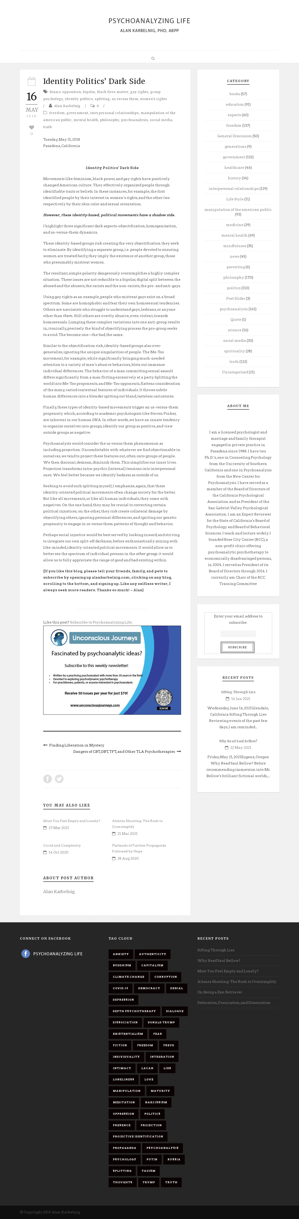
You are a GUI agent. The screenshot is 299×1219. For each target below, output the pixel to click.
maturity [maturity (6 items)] (160, 1091)
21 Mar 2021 (127, 834)
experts (234, 115)
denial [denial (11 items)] (176, 988)
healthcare (234, 168)
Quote (236, 319)
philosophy (109, 120)
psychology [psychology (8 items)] (124, 1159)
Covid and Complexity (62, 845)
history (234, 178)
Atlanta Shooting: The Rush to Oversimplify (236, 982)
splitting (102, 99)
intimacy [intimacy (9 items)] (122, 1068)
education (235, 104)
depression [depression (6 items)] (123, 999)
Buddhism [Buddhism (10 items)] (122, 965)
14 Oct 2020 (58, 852)
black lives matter (112, 92)
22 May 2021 (240, 748)
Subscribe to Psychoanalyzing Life (101, 622)
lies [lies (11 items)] (167, 1068)
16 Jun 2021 (240, 699)
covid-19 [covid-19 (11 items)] (120, 988)
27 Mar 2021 (59, 828)
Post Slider (235, 298)
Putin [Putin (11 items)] (151, 1159)
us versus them (125, 99)
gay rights (139, 92)
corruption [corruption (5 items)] (165, 976)
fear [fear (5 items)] (157, 1033)
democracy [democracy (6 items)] (149, 988)
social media (161, 120)
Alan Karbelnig (67, 106)
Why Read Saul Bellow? (238, 741)
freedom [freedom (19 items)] (145, 1045)
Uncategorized (235, 372)
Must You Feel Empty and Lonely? (71, 821)
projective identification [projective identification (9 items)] (138, 1136)
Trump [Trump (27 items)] (148, 1182)
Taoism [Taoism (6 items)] (149, 1170)
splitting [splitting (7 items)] (122, 1170)
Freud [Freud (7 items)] (168, 1045)
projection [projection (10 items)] (151, 1125)
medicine (234, 225)
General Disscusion (234, 136)
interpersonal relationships (114, 113)
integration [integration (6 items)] (162, 1056)
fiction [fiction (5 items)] (120, 1045)
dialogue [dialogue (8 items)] (175, 1011)
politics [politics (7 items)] (152, 1113)
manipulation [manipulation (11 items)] (127, 1091)
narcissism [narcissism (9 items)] (156, 1102)
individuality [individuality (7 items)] (126, 1056)
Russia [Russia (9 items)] (174, 1159)
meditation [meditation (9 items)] (124, 1102)
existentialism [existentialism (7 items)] (128, 1033)
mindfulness (234, 246)
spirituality (234, 351)
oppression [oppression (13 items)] (123, 1113)
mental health (86, 120)
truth (47, 127)
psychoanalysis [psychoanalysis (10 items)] (162, 1148)
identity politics (79, 99)
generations (235, 146)
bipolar (89, 92)
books (234, 94)
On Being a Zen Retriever (219, 992)
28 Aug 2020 (128, 858)
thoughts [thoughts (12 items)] (122, 1182)
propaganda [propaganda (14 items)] (124, 1148)
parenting (236, 267)
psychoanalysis (134, 120)
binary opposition (65, 92)
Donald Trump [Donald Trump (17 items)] (161, 1022)
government (77, 113)
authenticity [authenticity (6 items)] (152, 954)
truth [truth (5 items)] (171, 1182)
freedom (57, 113)
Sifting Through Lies (238, 692)
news (234, 256)
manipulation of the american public (238, 210)
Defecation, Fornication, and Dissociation (234, 1003)
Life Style (235, 199)
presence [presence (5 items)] (122, 1125)
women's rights (153, 99)
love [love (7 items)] (148, 1079)
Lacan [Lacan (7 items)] (147, 1068)
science (235, 330)
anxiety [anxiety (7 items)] (121, 954)
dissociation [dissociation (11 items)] (125, 1022)
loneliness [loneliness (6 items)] (123, 1079)
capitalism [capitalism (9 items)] (152, 965)
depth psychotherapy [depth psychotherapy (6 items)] (134, 1011)
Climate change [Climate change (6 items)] (128, 976)
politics (234, 288)
